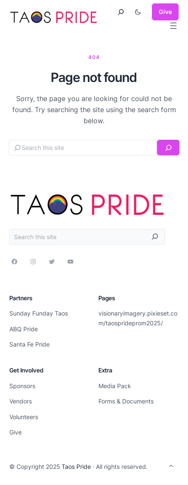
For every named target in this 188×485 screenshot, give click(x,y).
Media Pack (114, 385)
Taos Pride (76, 466)
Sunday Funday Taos (38, 313)
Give (165, 11)
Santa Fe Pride (29, 344)
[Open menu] (173, 25)
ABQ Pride (23, 329)
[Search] (168, 147)
